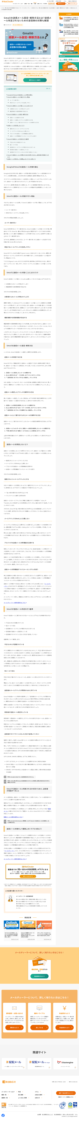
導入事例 (45, 3)
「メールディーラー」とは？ (17, 3)
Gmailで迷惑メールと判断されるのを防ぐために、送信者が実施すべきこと (28, 156)
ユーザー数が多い (14, 100)
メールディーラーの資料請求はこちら (15, 603)
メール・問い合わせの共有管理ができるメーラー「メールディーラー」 (16, 8)
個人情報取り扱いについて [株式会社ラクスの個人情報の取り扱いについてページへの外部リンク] (47, 1114)
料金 (29, 3)
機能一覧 (4, 1095)
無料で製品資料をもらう (66, 1093)
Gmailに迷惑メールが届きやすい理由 (18, 97)
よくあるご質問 (50, 1)
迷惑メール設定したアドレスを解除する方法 (21, 120)
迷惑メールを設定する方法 (17, 117)
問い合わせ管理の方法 (43, 8)
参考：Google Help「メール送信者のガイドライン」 (21, 777)
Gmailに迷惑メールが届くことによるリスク (20, 106)
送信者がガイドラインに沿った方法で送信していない (23, 152)
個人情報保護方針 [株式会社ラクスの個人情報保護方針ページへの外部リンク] (58, 1114)
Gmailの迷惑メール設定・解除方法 (17, 114)
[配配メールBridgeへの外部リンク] (39, 1064)
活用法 (25, 3)
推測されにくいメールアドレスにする (19, 128)
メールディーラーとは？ (8, 1092)
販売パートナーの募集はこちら (65, 1097)
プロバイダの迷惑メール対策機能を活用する (21, 133)
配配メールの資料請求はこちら (13, 817)
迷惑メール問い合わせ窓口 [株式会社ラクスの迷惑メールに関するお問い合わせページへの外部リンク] (68, 1114)
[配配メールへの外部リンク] (14, 1064)
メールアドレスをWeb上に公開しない (20, 131)
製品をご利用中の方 (73, 1)
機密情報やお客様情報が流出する (19, 111)
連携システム (39, 3)
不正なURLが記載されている (17, 142)
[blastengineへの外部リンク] (65, 1064)
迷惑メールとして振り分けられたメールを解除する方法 (24, 122)
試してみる (39, 1028)
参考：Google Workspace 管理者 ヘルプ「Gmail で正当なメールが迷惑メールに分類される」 (28, 821)
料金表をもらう (65, 1028)
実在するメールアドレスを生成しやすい (20, 102)
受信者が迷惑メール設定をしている (19, 149)
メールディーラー (10, 851)
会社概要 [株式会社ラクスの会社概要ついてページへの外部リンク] (39, 1114)
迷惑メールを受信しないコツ (15, 125)
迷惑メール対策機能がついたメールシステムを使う (23, 136)
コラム (64, 1)
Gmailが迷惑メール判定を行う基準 (18, 139)
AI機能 (35, 3)
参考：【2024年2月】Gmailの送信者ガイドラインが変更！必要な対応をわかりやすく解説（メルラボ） (29, 781)
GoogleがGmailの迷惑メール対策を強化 (20, 95)
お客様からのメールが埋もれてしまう (20, 109)
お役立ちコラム (35, 8)
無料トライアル (71, 3)
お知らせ (37, 1098)
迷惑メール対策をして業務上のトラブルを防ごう (21, 159)
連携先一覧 (5, 1098)
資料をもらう (61, 3)
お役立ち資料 (58, 1)
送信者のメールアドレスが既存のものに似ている (22, 147)
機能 (31, 3)
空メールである (14, 144)
